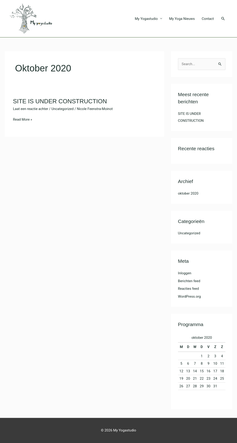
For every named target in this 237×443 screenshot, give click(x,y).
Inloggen (184, 273)
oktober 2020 (188, 193)
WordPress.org (189, 296)
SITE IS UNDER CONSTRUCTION (60, 101)
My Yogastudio (146, 19)
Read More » (22, 119)
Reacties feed (188, 289)
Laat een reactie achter (30, 109)
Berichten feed (189, 281)
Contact (208, 19)
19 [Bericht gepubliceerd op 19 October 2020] (181, 378)
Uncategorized (62, 109)
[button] (223, 18)
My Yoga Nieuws (182, 19)
